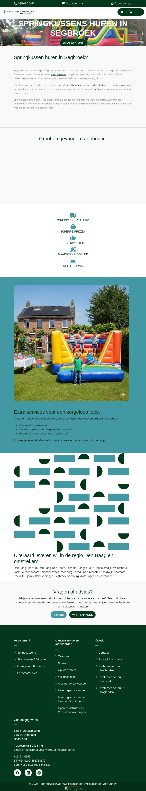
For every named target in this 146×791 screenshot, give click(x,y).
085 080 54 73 (34, 745)
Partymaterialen (27, 673)
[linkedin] (28, 772)
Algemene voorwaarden (72, 683)
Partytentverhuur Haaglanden (110, 668)
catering (125, 85)
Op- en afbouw (67, 670)
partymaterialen (99, 85)
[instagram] (39, 772)
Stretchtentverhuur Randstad (111, 679)
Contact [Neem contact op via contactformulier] (58, 615)
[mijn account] (121, 12)
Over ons (63, 656)
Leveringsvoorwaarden (72, 690)
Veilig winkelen (67, 677)
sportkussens (74, 85)
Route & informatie (110, 659)
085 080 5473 (24, 3)
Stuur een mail (73, 3)
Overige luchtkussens (30, 666)
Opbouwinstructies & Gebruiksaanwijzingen (72, 710)
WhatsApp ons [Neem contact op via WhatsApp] (73, 43)
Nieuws (62, 663)
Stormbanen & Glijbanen (32, 659)
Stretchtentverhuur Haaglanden (111, 690)
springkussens (58, 74)
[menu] (139, 12)
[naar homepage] (19, 12)
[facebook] (17, 772)
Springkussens (26, 652)
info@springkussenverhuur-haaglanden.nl (48, 750)
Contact (104, 652)
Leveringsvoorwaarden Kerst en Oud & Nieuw (72, 699)
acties (98, 88)
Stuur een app (121, 3)
